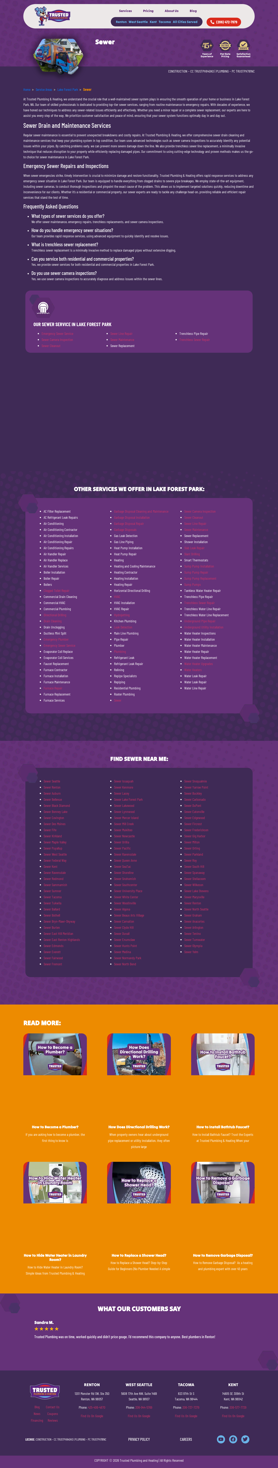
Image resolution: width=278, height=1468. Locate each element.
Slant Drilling (192, 554)
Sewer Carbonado (195, 799)
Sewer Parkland (193, 854)
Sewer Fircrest (193, 823)
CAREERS (186, 1439)
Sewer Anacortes (194, 921)
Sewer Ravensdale (55, 872)
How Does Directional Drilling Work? (138, 1127)
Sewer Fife (50, 830)
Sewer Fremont (53, 964)
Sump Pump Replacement (200, 578)
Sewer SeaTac (122, 866)
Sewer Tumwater (194, 939)
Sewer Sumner (52, 891)
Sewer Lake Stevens (196, 891)
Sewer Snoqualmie (195, 781)
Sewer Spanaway (194, 872)
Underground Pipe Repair (200, 621)
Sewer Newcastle (124, 836)
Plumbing (120, 651)
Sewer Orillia (121, 842)
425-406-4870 (96, 1407)
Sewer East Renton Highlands (62, 939)
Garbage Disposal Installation (132, 517)
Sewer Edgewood (194, 817)
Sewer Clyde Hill (124, 927)
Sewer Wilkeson (193, 884)
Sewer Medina (122, 951)
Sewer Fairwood (53, 958)
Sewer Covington (54, 817)
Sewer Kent (50, 866)
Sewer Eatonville (194, 811)
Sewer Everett (52, 951)
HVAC (117, 596)
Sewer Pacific (122, 848)
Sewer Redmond (54, 878)
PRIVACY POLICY (139, 1439)
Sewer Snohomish (125, 878)
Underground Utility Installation (203, 627)
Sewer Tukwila (52, 903)
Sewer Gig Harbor (194, 836)
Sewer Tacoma (52, 897)
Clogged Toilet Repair (56, 590)
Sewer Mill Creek (124, 823)
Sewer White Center (126, 897)
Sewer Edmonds (54, 945)
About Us (172, 11)
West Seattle (138, 22)
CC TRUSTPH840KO (202, 71)
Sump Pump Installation (199, 566)
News (37, 1413)
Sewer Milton (192, 842)
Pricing (148, 11)
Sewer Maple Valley (55, 842)
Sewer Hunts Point (125, 945)
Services (125, 11)
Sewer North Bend (125, 964)
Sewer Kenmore (123, 787)
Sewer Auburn (52, 793)
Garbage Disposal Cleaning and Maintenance (141, 511)
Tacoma (165, 22)
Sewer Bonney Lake (55, 811)
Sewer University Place (128, 891)
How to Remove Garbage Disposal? (223, 1255)
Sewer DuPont (192, 805)
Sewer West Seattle (55, 854)
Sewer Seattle (52, 781)
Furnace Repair (53, 688)
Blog (193, 11)
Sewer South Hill (194, 866)
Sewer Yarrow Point (196, 787)
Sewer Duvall (121, 933)
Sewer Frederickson (196, 830)
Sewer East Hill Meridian (58, 933)
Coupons (52, 1413)
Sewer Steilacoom (195, 878)
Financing (37, 1420)
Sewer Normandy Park (127, 958)
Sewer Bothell (52, 915)
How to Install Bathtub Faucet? (222, 1127)
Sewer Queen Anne (125, 860)
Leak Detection (123, 627)
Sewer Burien (52, 927)
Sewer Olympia (193, 945)
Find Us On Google (92, 1416)
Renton (121, 22)
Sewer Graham (193, 915)
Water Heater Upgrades (198, 663)
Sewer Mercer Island (126, 817)
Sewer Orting (192, 848)
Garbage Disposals (125, 529)
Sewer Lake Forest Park (128, 799)
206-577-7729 (238, 1407)
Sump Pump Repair (196, 572)
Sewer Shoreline (124, 872)
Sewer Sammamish (55, 884)
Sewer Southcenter (125, 884)
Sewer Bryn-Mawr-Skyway (59, 921)
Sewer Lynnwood (124, 811)
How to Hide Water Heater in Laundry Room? (55, 1257)
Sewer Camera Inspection (57, 339)
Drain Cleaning (52, 621)
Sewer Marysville (194, 897)
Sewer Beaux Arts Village (129, 915)
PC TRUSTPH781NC (243, 71)
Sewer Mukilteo (123, 830)
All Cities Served (185, 22)
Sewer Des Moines (55, 823)
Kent (153, 22)
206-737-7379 (190, 1407)
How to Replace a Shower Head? (139, 1255)
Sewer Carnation (124, 921)
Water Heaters (193, 669)
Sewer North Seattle (196, 909)
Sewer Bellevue (53, 799)
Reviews (53, 1420)
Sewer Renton (52, 787)
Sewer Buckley (193, 793)
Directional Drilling (55, 615)
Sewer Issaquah (124, 781)
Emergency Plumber (56, 639)
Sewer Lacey (121, 793)
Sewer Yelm (191, 951)
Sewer (117, 700)
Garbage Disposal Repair (129, 523)
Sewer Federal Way (55, 860)
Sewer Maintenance (122, 339)
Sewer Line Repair (121, 333)
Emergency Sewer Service (57, 333)
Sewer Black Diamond (57, 805)
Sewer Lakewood (124, 805)
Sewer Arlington (193, 927)
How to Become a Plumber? (55, 1127)
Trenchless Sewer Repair (194, 339)
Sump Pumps (192, 584)
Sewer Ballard (52, 909)
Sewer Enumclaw (124, 939)
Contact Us (52, 1407)
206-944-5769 (143, 1407)
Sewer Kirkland (53, 836)
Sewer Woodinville (125, 903)
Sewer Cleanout (51, 345)
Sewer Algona (122, 909)
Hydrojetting (121, 615)
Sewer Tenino (192, 933)
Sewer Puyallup (53, 848)
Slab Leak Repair (194, 548)
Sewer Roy (190, 860)
